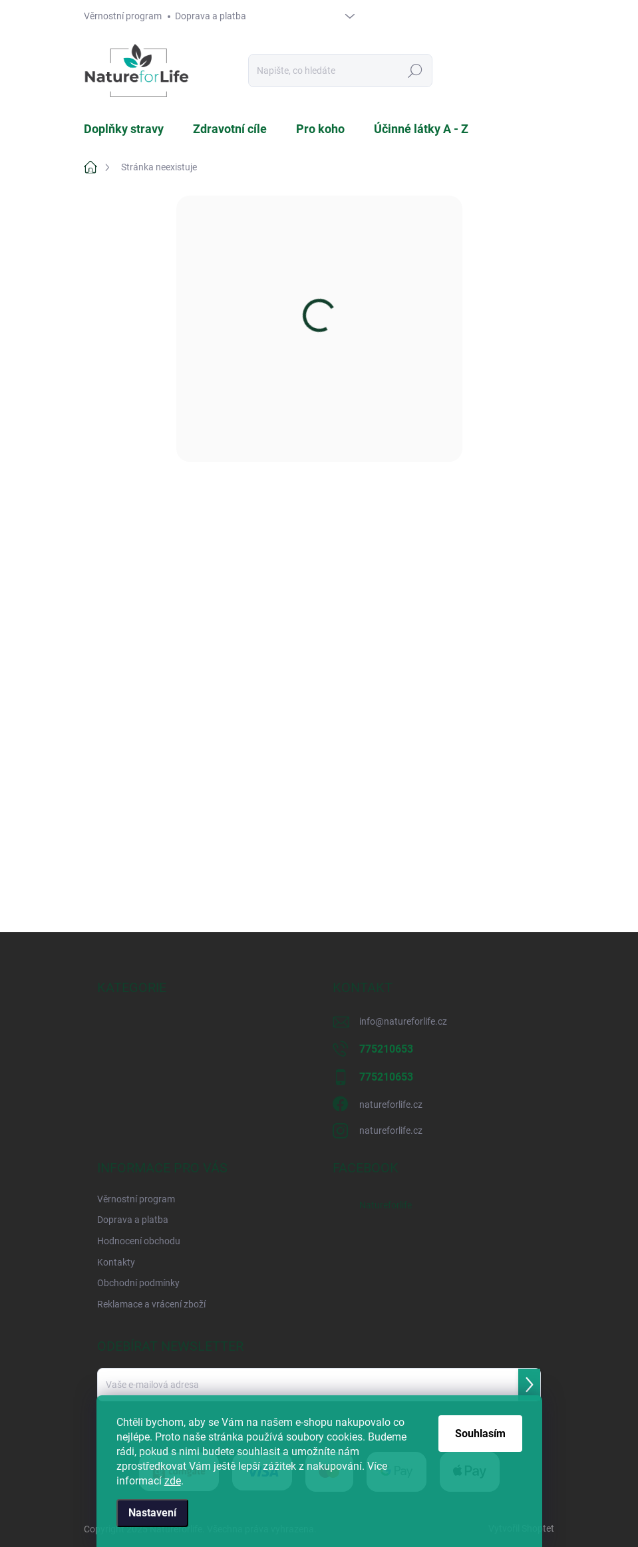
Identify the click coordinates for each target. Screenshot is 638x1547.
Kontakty (116, 1262)
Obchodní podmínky (138, 1283)
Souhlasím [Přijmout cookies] (480, 1433)
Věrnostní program (123, 16)
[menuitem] (132, 129)
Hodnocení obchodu (138, 1241)
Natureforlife (385, 1205)
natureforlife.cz (390, 1104)
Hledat (415, 70)
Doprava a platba (210, 16)
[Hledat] (340, 70)
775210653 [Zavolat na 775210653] (386, 1049)
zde (172, 1480)
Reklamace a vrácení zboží (151, 1304)
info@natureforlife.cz (403, 1021)
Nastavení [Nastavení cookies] (152, 1512)
